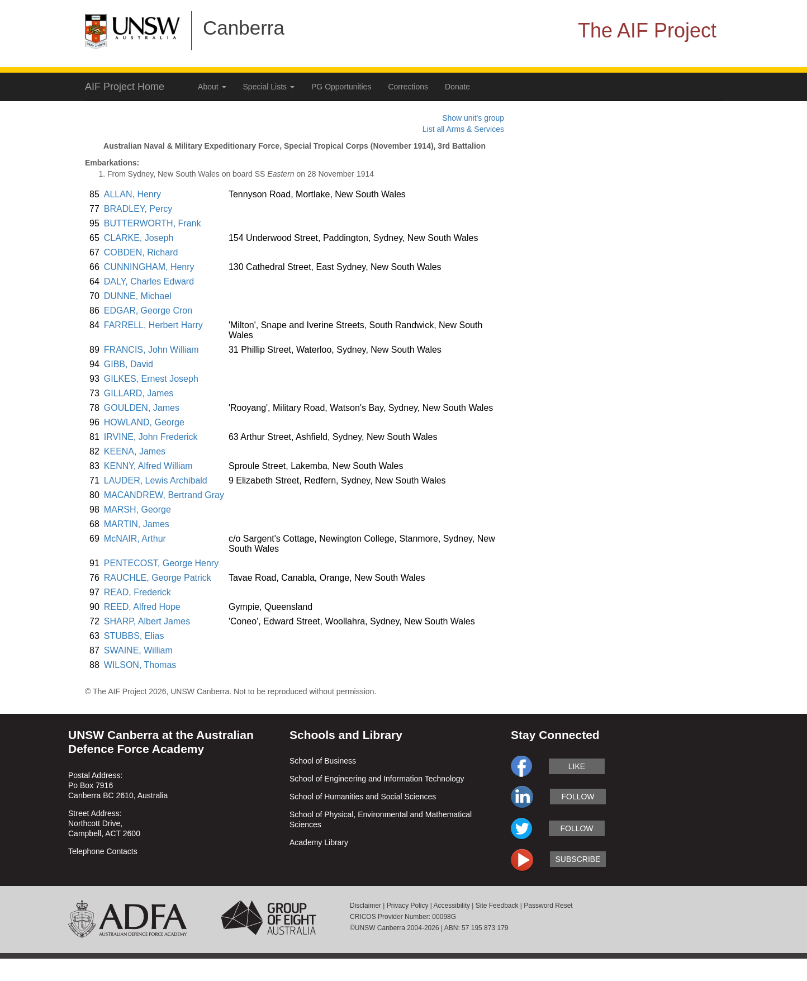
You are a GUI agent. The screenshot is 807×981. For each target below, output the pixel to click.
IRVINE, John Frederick (151, 437)
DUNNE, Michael (138, 296)
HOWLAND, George (144, 422)
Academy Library (318, 842)
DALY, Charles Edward (149, 281)
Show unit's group (473, 117)
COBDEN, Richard (141, 252)
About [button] (212, 86)
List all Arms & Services (463, 129)
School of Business (322, 760)
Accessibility (452, 905)
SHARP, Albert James (147, 621)
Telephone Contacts (102, 851)
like (576, 766)
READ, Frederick (137, 592)
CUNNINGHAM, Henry (149, 267)
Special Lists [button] (269, 86)
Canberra (243, 28)
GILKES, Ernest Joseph (151, 378)
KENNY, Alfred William (148, 466)
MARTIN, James (136, 524)
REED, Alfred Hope (142, 607)
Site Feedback (497, 905)
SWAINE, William (138, 650)
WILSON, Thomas (140, 665)
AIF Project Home (124, 86)
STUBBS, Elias (134, 636)
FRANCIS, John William (151, 349)
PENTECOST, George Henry (161, 563)
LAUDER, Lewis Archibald (155, 480)
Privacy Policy (408, 905)
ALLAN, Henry (132, 194)
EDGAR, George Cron (148, 310)
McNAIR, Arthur (135, 538)
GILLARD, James (138, 393)
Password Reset (548, 905)
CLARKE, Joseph (139, 238)
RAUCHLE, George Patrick (157, 577)
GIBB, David (128, 364)
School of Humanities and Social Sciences (362, 796)
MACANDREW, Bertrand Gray (164, 495)
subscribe (578, 859)
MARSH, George (137, 509)
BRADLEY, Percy (138, 209)
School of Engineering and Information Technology (376, 778)
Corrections (408, 86)
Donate (457, 86)
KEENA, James (134, 451)
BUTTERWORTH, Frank (152, 223)
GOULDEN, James (141, 408)
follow (577, 796)
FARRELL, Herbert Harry (153, 325)
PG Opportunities (341, 86)
